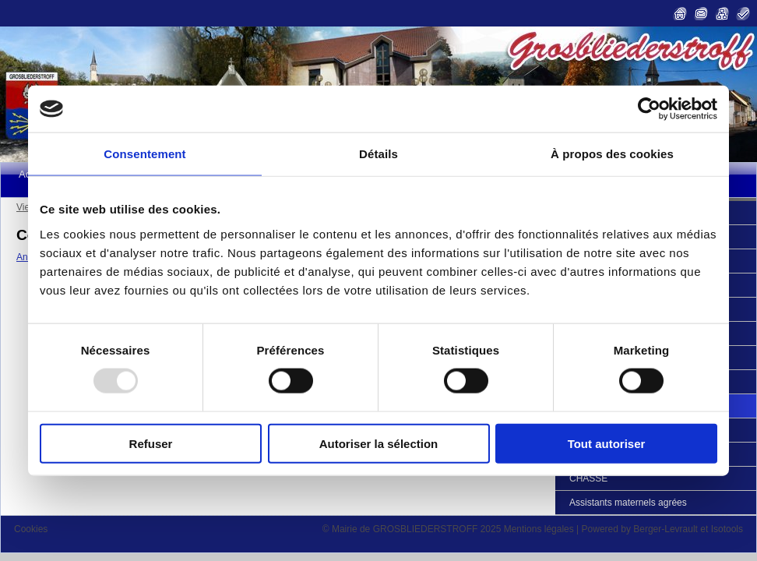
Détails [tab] (378, 154)
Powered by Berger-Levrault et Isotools (662, 529)
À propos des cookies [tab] (612, 154)
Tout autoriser (607, 443)
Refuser (151, 443)
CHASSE (588, 478)
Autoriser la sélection (378, 443)
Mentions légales (539, 529)
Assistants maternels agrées (628, 502)
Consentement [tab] (144, 154)
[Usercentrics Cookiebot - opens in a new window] (649, 109)
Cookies (31, 529)
